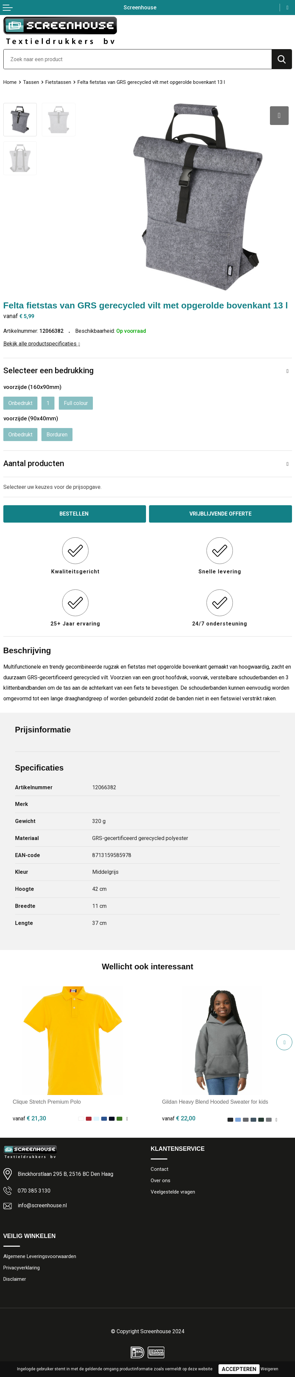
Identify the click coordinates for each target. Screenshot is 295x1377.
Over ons (160, 1181)
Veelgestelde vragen (173, 1192)
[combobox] (138, 59)
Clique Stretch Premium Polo (47, 1101)
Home (10, 82)
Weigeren (269, 1369)
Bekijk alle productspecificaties (41, 343)
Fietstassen (58, 82)
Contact (159, 1169)
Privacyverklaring (21, 1267)
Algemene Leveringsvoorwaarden (40, 1256)
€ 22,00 (178, 1117)
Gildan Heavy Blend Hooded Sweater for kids (215, 1101)
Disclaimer (14, 1279)
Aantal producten (33, 463)
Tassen (31, 82)
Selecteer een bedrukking (48, 370)
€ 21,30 (29, 1117)
